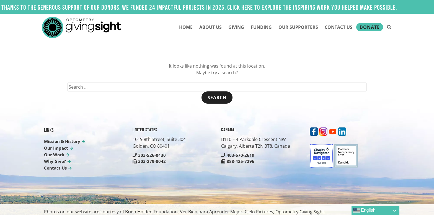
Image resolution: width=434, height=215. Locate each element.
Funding (261, 27)
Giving (236, 27)
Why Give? (55, 161)
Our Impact (56, 148)
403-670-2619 (237, 155)
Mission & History (62, 141)
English (364, 210)
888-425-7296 (237, 161)
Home (186, 27)
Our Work (54, 154)
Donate (370, 27)
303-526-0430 (149, 155)
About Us (210, 27)
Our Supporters (298, 27)
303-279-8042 (149, 161)
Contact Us (338, 27)
